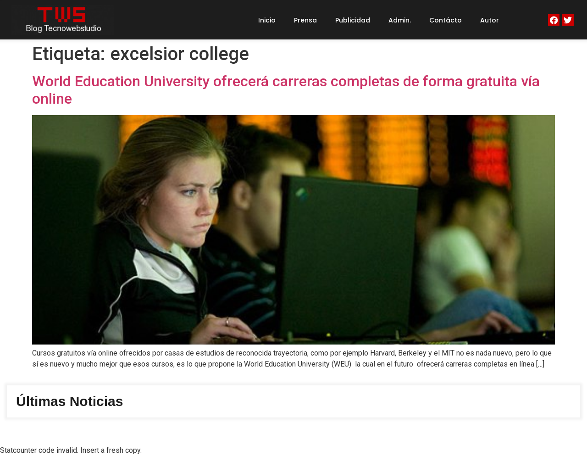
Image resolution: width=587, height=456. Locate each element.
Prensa (305, 20)
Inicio (267, 20)
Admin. (399, 20)
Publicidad (352, 20)
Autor (489, 20)
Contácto (445, 20)
